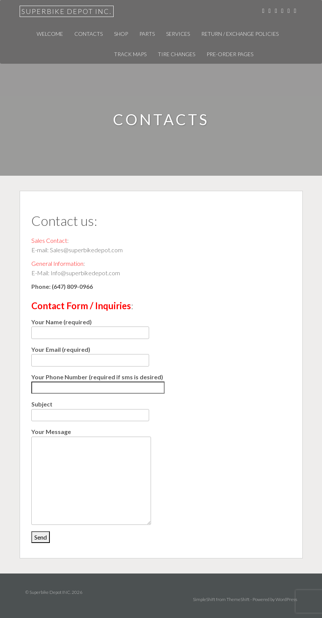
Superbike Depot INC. (67, 11)
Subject (90, 409)
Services (178, 34)
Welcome (50, 34)
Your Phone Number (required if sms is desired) (98, 382)
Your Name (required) (90, 327)
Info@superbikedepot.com (85, 272)
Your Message (91, 436)
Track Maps (130, 54)
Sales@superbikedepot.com (86, 249)
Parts (147, 34)
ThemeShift (238, 599)
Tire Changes (176, 54)
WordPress (286, 599)
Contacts (88, 34)
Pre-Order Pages (229, 54)
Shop (121, 34)
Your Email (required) (90, 354)
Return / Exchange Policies (240, 34)
